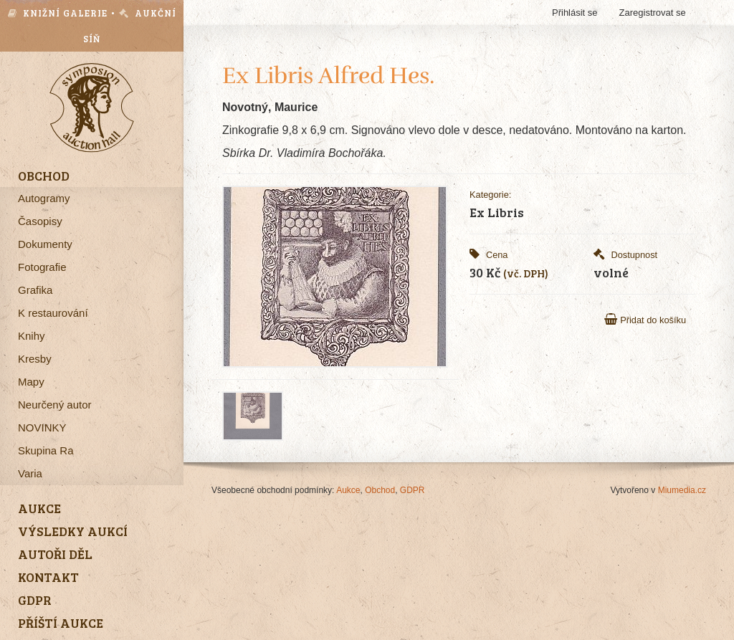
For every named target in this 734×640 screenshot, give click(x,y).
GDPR (412, 490)
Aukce (348, 490)
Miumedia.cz (682, 490)
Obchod (380, 490)
